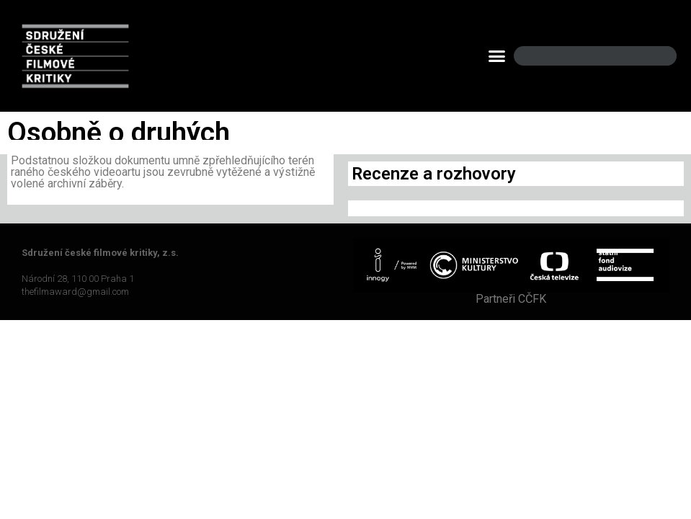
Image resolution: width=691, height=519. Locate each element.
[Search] (653, 56)
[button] (497, 56)
